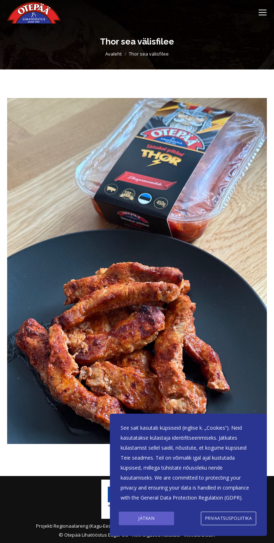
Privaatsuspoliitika (228, 518)
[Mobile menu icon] (262, 12)
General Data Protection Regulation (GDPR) (191, 497)
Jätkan (146, 518)
